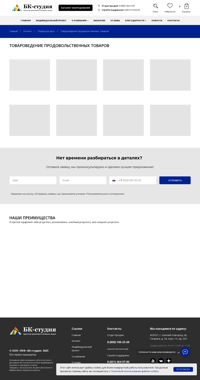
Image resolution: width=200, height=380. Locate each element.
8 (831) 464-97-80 (118, 362)
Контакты (174, 20)
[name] (33, 180)
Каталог (28, 31)
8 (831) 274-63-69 (132, 9)
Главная (26, 20)
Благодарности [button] (134, 20)
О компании (78, 356)
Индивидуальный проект (51, 20)
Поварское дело (46, 31)
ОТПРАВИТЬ (175, 180)
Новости (157, 20)
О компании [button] (79, 20)
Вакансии (99, 20)
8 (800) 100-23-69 (127, 5)
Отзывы (115, 20)
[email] (83, 180)
